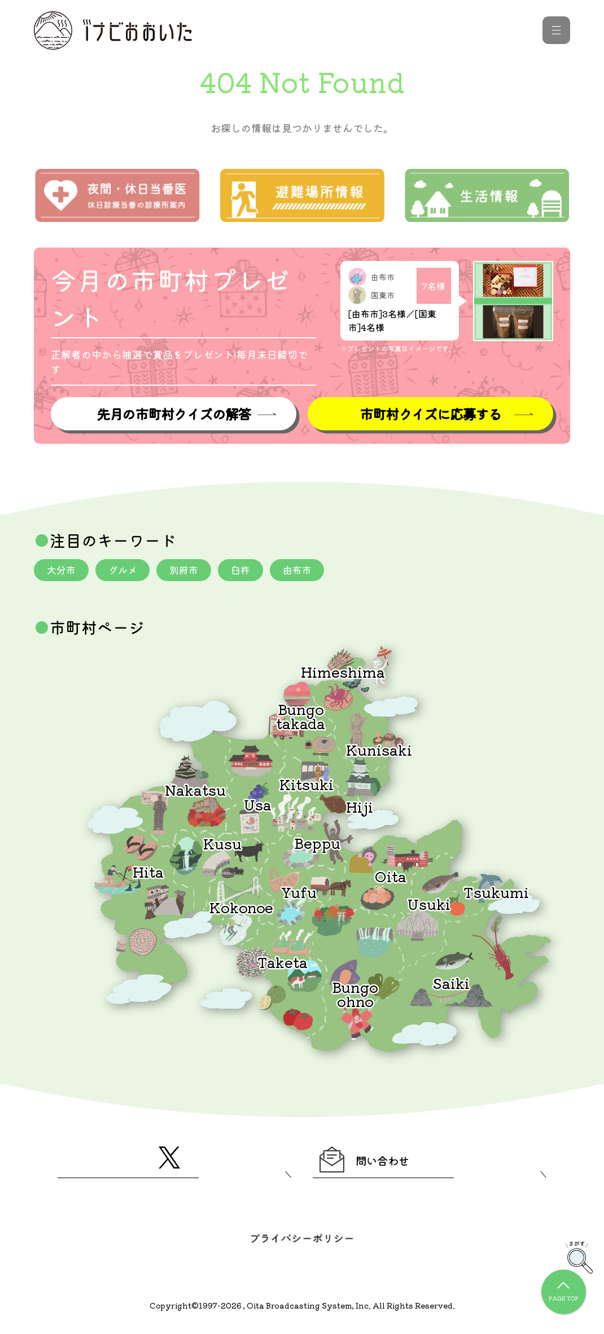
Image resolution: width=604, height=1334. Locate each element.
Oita (390, 877)
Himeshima (343, 672)
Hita (148, 872)
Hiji (359, 807)
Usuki (429, 905)
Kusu (222, 844)
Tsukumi (496, 893)
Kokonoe (241, 908)
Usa (258, 805)
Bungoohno (355, 995)
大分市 (62, 571)
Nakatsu (195, 791)
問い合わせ (376, 1163)
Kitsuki (306, 785)
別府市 (191, 571)
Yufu (299, 893)
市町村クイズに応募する (430, 414)
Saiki (451, 984)
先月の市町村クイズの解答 (173, 414)
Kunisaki (379, 750)
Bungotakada (300, 717)
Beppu (317, 844)
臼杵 (250, 571)
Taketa (282, 963)
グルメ (127, 571)
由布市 (310, 571)
